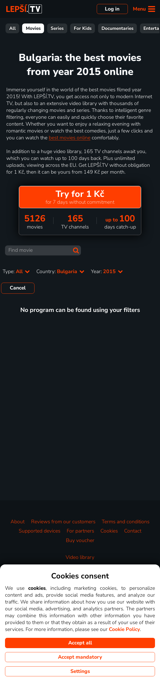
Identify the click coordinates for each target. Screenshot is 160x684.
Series (57, 28)
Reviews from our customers (63, 521)
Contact (132, 531)
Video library (80, 557)
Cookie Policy (124, 629)
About (18, 521)
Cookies (109, 531)
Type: (16, 271)
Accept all (80, 642)
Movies (33, 28)
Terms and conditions (125, 521)
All (12, 28)
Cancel (18, 287)
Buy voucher (80, 540)
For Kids (82, 28)
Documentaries (117, 28)
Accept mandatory (80, 657)
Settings (80, 671)
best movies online (69, 137)
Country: (60, 271)
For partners (80, 531)
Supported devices (39, 531)
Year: (107, 271)
